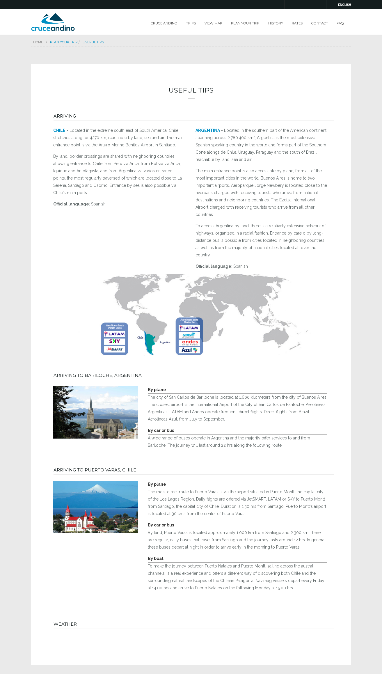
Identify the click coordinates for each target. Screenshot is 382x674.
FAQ (340, 23)
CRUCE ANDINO (164, 23)
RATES (297, 23)
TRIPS (191, 23)
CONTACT (319, 23)
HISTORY (275, 23)
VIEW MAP (213, 23)
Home (38, 42)
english (344, 4)
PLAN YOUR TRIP (245, 23)
